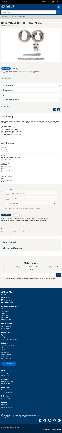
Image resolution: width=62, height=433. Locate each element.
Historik (3, 313)
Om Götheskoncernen (9, 306)
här (42, 279)
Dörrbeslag (4, 16)
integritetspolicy (22, 279)
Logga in (55, 2)
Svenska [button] (44, 1)
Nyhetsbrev (4, 315)
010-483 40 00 (6, 300)
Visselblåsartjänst (6, 358)
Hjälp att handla (7, 106)
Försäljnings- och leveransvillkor (10, 339)
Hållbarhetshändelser (7, 348)
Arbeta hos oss (5, 309)
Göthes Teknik (5, 328)
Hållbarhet (5, 343)
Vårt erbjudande (5, 311)
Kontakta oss (6, 332)
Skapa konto (5, 68)
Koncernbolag (6, 323)
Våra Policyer (5, 350)
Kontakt (4, 2)
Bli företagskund (9, 363)
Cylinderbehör (21, 16)
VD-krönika (4, 356)
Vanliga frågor (5, 337)
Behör (12, 16)
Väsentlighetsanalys (6, 354)
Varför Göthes (5, 317)
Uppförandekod (5, 352)
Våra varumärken (6, 319)
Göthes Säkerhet (6, 326)
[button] (59, 7)
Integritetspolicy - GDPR (7, 345)
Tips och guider (5, 335)
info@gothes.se (7, 302)
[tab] (31, 242)
